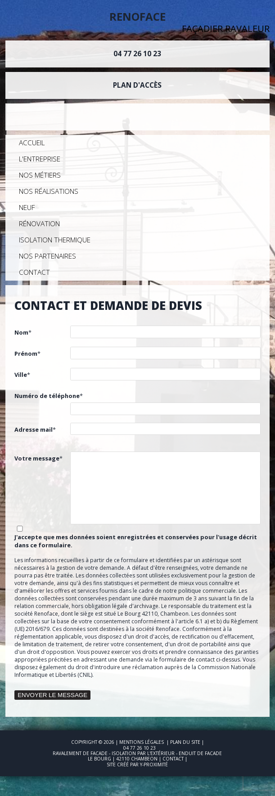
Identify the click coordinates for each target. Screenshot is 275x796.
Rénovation (39, 223)
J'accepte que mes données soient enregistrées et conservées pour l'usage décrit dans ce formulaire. (135, 541)
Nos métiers (40, 175)
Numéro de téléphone (47, 396)
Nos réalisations (48, 191)
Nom (21, 332)
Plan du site (185, 742)
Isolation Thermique (54, 240)
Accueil (32, 143)
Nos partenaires (47, 256)
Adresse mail (33, 429)
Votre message (36, 458)
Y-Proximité (154, 764)
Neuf (27, 207)
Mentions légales (141, 742)
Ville (20, 375)
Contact (34, 272)
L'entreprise (39, 159)
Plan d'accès (137, 85)
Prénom (25, 353)
